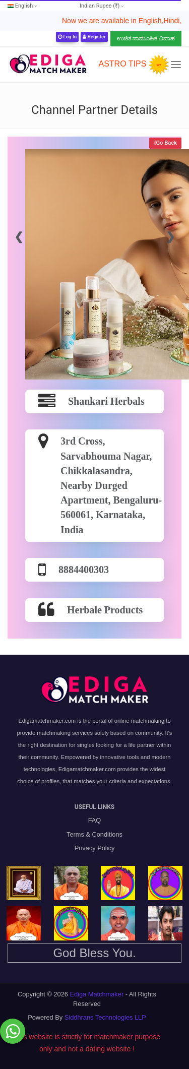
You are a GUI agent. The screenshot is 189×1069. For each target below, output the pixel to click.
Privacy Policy (95, 848)
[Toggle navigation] (176, 64)
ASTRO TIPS (122, 63)
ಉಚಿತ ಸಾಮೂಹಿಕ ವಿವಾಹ (146, 38)
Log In (67, 36)
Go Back (166, 143)
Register (94, 36)
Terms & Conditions (94, 834)
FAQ (94, 820)
